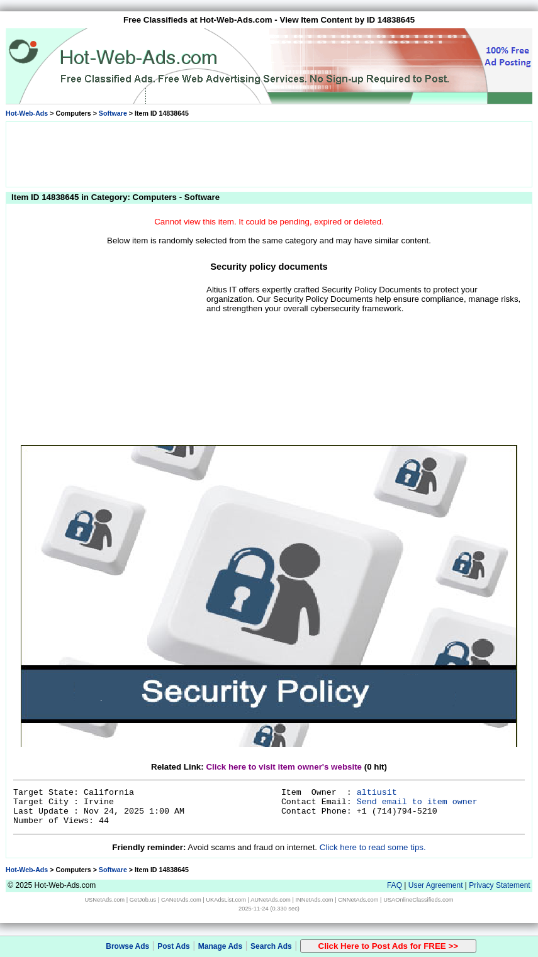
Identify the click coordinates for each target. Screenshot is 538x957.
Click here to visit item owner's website (284, 767)
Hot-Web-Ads (27, 113)
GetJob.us (143, 900)
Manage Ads (220, 946)
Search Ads (271, 946)
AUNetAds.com (270, 900)
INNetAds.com (314, 900)
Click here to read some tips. (373, 847)
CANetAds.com (181, 900)
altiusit (377, 792)
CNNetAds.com (358, 900)
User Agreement (435, 885)
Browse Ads (127, 946)
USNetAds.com (104, 900)
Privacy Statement (499, 885)
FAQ (394, 885)
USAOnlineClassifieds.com (418, 900)
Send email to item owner (417, 802)
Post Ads (173, 946)
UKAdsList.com (226, 900)
